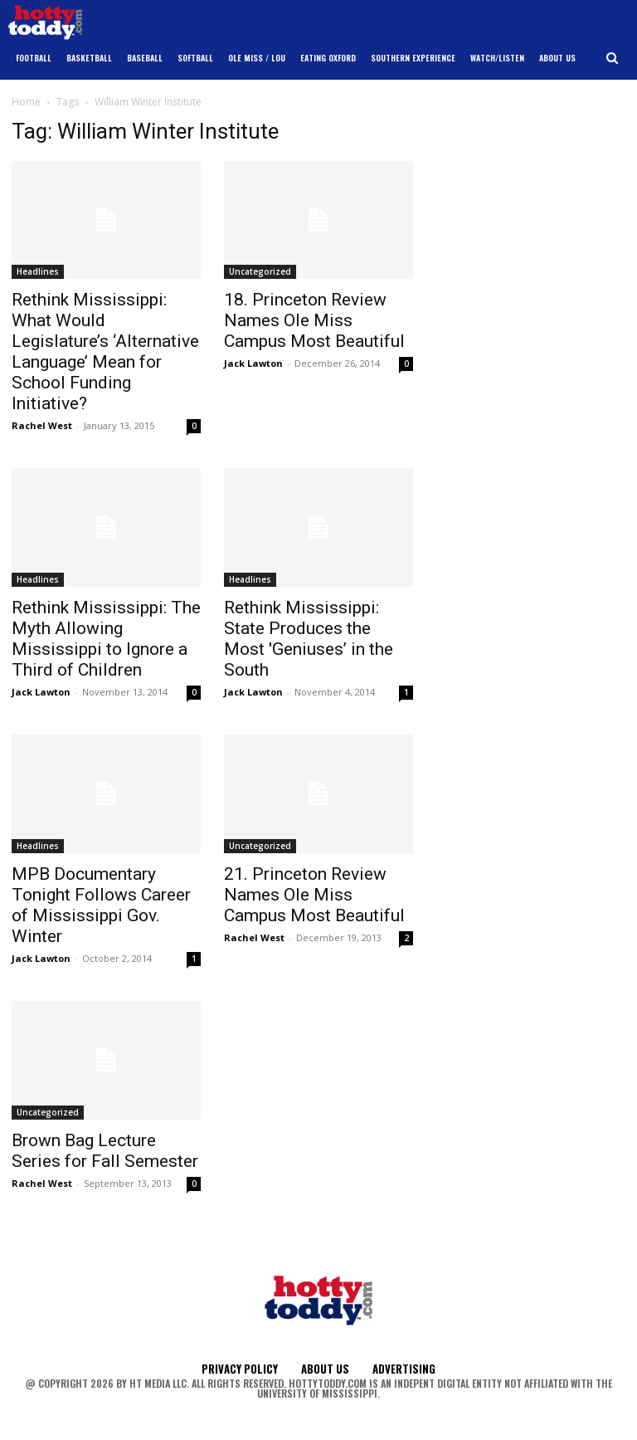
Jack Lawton (253, 363)
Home (26, 102)
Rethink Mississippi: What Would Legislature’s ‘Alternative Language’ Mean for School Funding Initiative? (105, 351)
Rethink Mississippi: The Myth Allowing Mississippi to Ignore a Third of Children (106, 639)
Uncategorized (260, 271)
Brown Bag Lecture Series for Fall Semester (105, 1150)
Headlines (38, 271)
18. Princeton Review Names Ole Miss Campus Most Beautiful (314, 320)
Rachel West (42, 425)
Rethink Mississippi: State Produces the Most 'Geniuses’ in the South (308, 639)
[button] (613, 58)
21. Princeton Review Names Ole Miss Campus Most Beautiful (314, 894)
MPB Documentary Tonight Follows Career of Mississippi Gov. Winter (101, 905)
